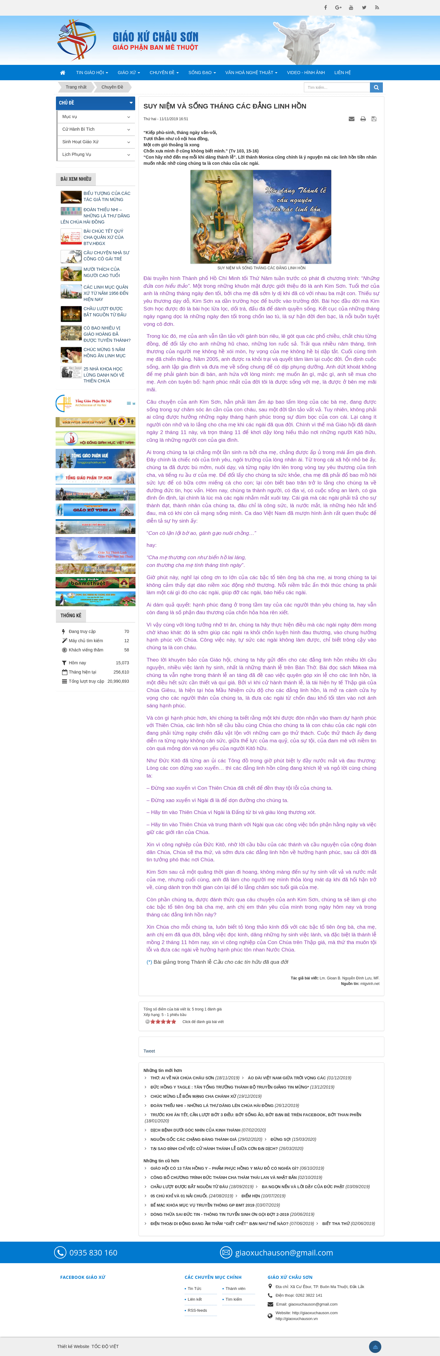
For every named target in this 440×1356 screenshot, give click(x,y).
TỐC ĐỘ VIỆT (105, 1346)
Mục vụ (69, 116)
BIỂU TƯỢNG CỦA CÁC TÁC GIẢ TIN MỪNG (107, 196)
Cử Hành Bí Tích (78, 129)
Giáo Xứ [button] (129, 74)
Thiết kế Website (73, 1346)
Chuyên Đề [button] (164, 74)
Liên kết (195, 1299)
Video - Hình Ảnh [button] (306, 72)
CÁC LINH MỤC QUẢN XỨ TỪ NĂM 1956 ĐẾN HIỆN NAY (106, 293)
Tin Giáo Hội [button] (92, 74)
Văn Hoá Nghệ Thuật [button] (252, 74)
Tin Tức (194, 1288)
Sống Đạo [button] (202, 74)
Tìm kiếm (234, 1299)
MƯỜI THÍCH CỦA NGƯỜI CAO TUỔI (102, 272)
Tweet (149, 1051)
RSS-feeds (197, 1310)
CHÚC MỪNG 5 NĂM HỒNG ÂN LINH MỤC (105, 352)
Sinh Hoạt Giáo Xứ (80, 141)
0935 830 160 (93, 1252)
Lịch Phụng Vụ (76, 154)
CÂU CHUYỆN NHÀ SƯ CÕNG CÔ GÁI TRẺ (106, 255)
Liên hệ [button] (342, 72)
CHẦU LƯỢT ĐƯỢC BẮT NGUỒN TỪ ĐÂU (105, 311)
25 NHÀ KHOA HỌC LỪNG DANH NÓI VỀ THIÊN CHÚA (104, 375)
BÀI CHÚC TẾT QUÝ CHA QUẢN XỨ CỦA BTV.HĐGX (104, 237)
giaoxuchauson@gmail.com (284, 1252)
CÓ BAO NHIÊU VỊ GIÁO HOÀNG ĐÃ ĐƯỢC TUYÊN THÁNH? (107, 334)
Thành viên (235, 1288)
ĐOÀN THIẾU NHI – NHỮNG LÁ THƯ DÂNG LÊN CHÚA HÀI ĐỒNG (95, 215)
